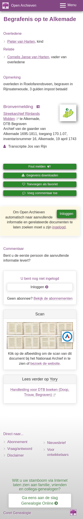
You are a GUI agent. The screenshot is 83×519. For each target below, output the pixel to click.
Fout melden (39, 166)
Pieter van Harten (21, 41)
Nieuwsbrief (56, 443)
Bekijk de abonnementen (53, 298)
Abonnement (17, 442)
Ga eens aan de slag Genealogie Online (39, 500)
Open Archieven (23, 5)
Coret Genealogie (17, 513)
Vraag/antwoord (19, 449)
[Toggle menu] (68, 5)
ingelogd (59, 227)
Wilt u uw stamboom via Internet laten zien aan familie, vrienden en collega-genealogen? (40, 484)
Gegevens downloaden (39, 175)
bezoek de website (45, 363)
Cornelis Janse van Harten (28, 57)
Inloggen (66, 214)
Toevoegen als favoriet (40, 184)
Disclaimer (15, 455)
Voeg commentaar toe (40, 193)
